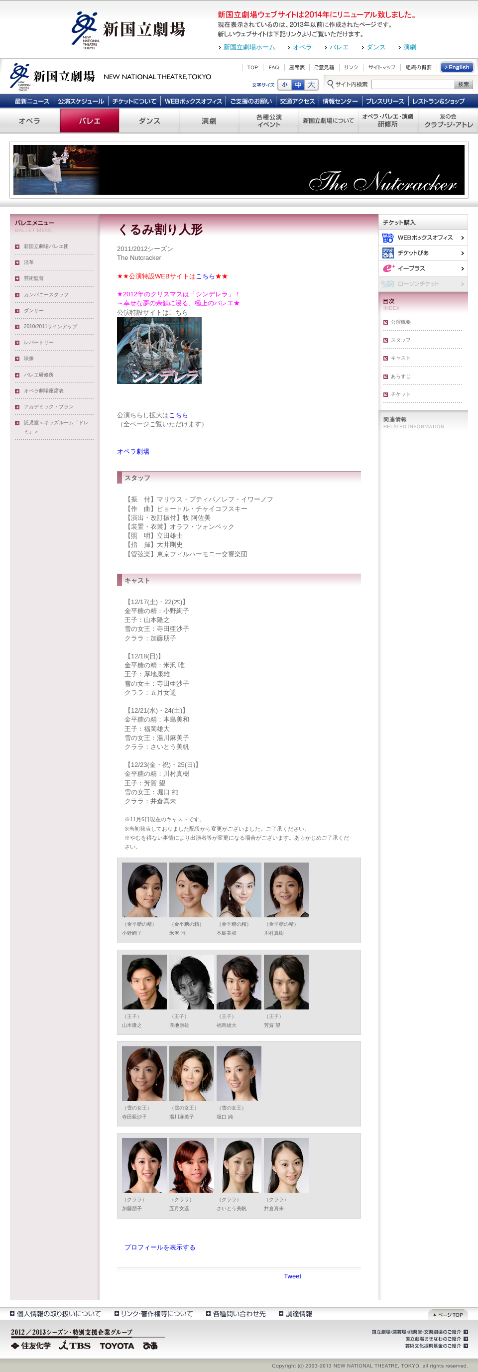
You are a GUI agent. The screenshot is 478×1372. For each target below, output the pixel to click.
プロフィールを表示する (160, 1247)
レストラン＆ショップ (439, 101)
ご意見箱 (324, 67)
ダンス (376, 47)
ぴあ (423, 252)
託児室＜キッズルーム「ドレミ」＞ (56, 427)
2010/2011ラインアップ (50, 326)
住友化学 (32, 1344)
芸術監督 (34, 278)
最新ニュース (31, 101)
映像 (29, 358)
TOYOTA (117, 1344)
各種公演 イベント (269, 120)
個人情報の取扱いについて (55, 1313)
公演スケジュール (81, 101)
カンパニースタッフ (46, 294)
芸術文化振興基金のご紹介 (435, 1346)
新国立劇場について (328, 120)
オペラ (302, 47)
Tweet (292, 1276)
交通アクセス (297, 101)
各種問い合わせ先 (235, 1313)
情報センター (340, 101)
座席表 (297, 67)
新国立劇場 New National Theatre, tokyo (110, 76)
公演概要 (401, 322)
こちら (205, 276)
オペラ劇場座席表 (44, 390)
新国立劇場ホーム (249, 47)
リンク (351, 67)
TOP (252, 67)
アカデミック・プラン (49, 406)
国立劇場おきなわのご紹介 (435, 1339)
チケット (401, 394)
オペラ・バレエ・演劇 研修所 (388, 120)
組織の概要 (419, 67)
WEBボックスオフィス (193, 101)
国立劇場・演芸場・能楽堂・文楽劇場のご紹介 (419, 1332)
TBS (75, 1344)
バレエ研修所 (39, 374)
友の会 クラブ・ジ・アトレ (448, 120)
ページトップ (448, 1313)
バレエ (339, 47)
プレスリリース (385, 101)
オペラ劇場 (133, 451)
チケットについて (134, 101)
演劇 (409, 47)
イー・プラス (423, 268)
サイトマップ (381, 67)
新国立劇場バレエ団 (46, 246)
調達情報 (295, 1313)
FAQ (273, 67)
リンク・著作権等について (153, 1313)
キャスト (401, 358)
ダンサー (34, 310)
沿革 (29, 262)
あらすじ (401, 376)
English (457, 67)
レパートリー (39, 342)
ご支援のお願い (251, 101)
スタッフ (401, 340)
